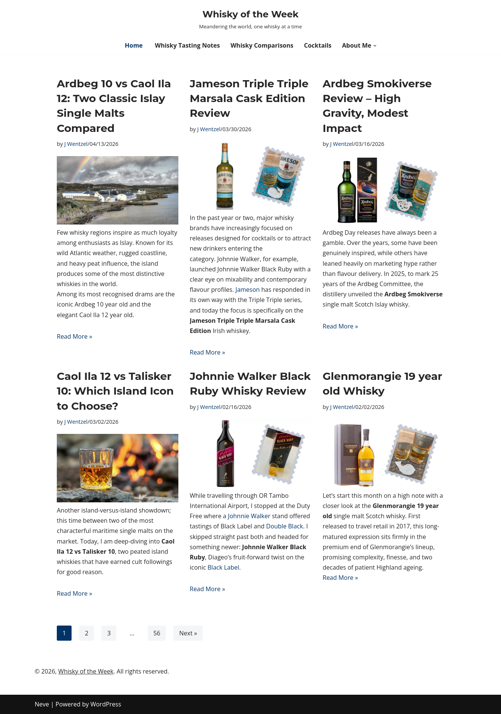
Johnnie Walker (249, 516)
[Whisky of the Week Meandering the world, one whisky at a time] (250, 19)
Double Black (284, 526)
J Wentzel (75, 143)
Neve (42, 704)
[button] (374, 45)
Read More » (74, 336)
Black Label (223, 567)
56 (156, 633)
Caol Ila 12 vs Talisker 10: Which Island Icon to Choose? (115, 391)
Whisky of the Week (86, 671)
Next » (188, 633)
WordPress (106, 704)
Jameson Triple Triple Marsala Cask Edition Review (249, 98)
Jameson (248, 289)
